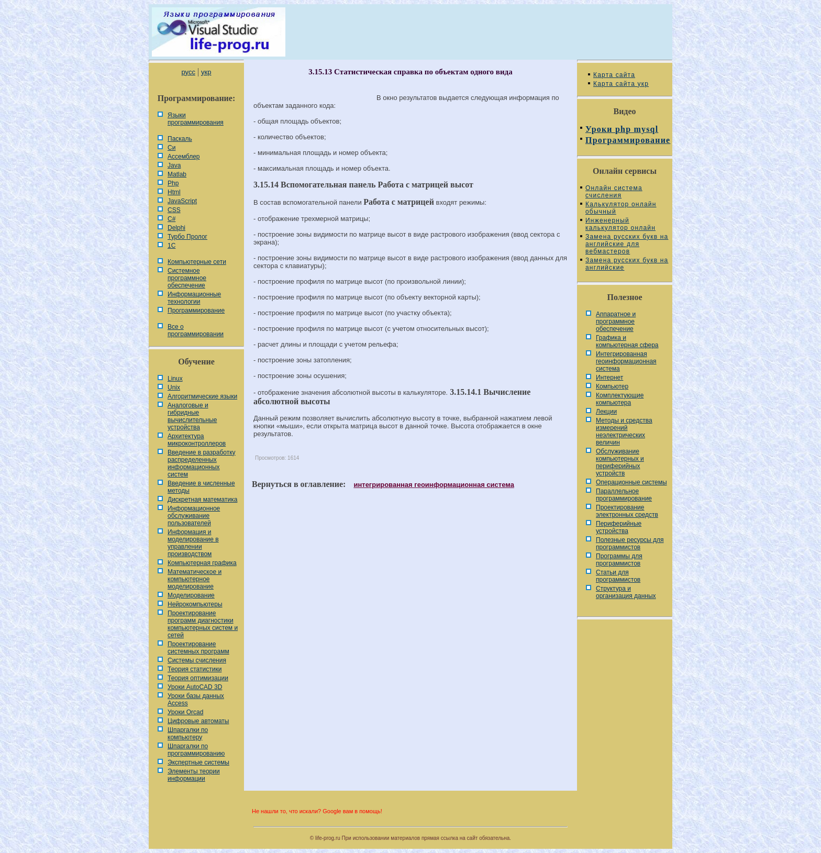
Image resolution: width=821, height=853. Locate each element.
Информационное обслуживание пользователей (194, 516)
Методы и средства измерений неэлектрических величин (624, 431)
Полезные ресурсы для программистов (630, 543)
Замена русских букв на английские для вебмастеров (626, 244)
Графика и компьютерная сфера (627, 341)
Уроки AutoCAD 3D (195, 687)
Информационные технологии (194, 298)
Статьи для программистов (618, 576)
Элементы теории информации (194, 775)
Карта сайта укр (621, 83)
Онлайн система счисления (613, 191)
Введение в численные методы (201, 487)
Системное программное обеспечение (187, 278)
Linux (175, 378)
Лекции (606, 411)
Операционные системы (631, 482)
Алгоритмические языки (202, 396)
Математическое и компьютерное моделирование (194, 579)
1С (171, 245)
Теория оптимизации (198, 678)
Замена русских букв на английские (626, 264)
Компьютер (612, 386)
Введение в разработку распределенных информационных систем (202, 463)
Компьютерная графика (202, 563)
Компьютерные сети (197, 261)
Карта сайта (614, 75)
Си (171, 147)
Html (174, 192)
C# (171, 219)
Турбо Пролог (187, 236)
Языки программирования (196, 119)
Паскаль (180, 138)
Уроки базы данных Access (196, 699)
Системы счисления (197, 660)
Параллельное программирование (624, 495)
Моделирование (191, 595)
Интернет (609, 377)
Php (173, 183)
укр (206, 72)
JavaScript (182, 201)
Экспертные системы (198, 762)
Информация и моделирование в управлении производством (193, 543)
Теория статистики (194, 669)
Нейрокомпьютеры (195, 604)
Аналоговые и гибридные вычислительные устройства (192, 416)
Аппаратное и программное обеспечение (616, 322)
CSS (174, 210)
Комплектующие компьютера (620, 399)
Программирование (196, 310)
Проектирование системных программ (198, 647)
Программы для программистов (619, 559)
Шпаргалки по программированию (196, 750)
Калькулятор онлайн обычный (621, 208)
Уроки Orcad (185, 712)
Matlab (177, 174)
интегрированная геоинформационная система (433, 485)
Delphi (176, 227)
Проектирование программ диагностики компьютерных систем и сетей (203, 624)
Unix (174, 387)
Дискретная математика (202, 499)
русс (188, 72)
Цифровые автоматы (198, 721)
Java (174, 165)
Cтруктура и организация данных (626, 592)
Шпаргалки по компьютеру (188, 733)
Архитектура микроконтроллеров (197, 440)
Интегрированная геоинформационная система (626, 361)
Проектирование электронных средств (627, 511)
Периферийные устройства (618, 527)
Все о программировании (196, 330)
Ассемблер (183, 156)
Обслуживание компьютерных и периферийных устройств (620, 462)
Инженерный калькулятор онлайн (620, 224)
